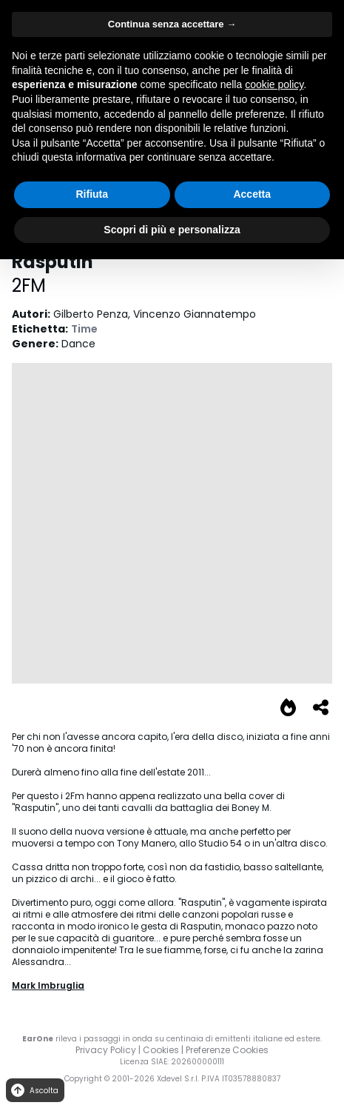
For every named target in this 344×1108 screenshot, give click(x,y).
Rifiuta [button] (91, 194)
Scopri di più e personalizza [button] (172, 230)
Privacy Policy (105, 1050)
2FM (29, 285)
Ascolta (33, 1090)
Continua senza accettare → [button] (172, 24)
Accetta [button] (252, 194)
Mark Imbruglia (48, 985)
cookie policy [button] (274, 84)
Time (84, 328)
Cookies (161, 1050)
